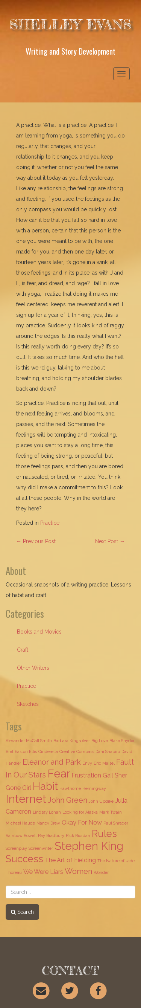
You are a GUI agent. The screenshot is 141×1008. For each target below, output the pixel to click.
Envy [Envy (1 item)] (87, 763)
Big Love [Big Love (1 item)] (99, 740)
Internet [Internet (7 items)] (26, 798)
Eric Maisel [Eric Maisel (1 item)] (104, 763)
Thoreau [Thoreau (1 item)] (14, 872)
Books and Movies (39, 632)
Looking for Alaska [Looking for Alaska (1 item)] (80, 812)
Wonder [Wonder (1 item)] (101, 872)
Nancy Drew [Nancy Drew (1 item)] (48, 823)
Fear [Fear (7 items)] (58, 773)
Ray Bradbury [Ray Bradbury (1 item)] (51, 835)
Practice (49, 523)
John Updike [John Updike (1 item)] (101, 801)
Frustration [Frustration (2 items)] (86, 775)
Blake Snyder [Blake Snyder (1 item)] (122, 740)
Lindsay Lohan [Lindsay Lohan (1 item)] (47, 812)
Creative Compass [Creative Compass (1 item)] (76, 751)
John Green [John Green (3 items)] (67, 800)
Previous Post (36, 541)
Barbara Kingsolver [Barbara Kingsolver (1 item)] (71, 740)
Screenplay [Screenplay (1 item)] (16, 848)
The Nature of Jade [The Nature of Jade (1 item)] (116, 860)
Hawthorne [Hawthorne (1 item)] (70, 788)
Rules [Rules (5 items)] (104, 833)
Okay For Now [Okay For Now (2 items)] (82, 822)
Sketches (28, 704)
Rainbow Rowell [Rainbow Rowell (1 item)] (21, 835)
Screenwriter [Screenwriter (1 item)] (41, 848)
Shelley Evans (70, 24)
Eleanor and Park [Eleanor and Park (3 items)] (52, 762)
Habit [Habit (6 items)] (45, 786)
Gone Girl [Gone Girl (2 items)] (18, 787)
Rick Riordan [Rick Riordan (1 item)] (78, 835)
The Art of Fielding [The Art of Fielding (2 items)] (70, 860)
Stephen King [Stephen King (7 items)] (89, 845)
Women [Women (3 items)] (78, 871)
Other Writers (33, 668)
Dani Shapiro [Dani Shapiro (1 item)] (108, 751)
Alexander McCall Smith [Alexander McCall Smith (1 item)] (29, 740)
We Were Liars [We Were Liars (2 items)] (43, 871)
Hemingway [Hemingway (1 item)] (94, 788)
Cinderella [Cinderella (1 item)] (48, 751)
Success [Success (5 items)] (24, 858)
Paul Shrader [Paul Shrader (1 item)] (115, 823)
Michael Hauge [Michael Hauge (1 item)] (20, 823)
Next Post (110, 541)
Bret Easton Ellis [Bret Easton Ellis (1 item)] (21, 751)
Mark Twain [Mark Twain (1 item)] (110, 812)
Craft (22, 650)
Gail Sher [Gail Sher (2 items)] (115, 775)
